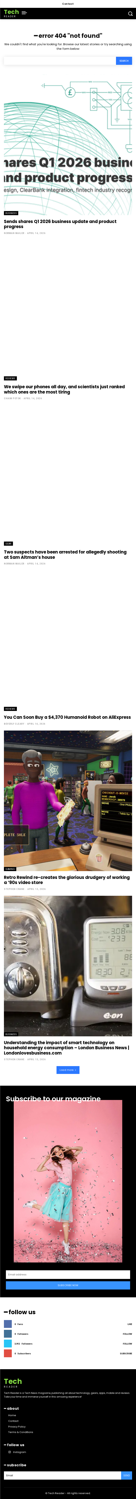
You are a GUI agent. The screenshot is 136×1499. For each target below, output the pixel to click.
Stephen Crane (14, 889)
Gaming (10, 869)
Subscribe (126, 1353)
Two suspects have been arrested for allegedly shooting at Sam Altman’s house (65, 554)
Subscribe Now (68, 1285)
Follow (127, 1333)
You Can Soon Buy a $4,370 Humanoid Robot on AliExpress (67, 717)
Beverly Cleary (14, 723)
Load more (68, 1070)
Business (11, 213)
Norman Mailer (14, 233)
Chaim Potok (12, 398)
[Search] (124, 61)
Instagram (19, 1452)
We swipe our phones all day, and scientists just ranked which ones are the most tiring (64, 389)
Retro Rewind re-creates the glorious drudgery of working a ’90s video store (67, 880)
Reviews (10, 378)
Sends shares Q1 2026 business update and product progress (60, 224)
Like (130, 1324)
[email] (68, 1274)
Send (126, 1475)
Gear (8, 543)
